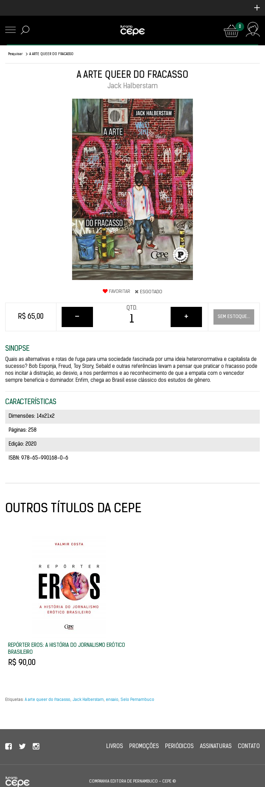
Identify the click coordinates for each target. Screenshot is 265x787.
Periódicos (179, 753)
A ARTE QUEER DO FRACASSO (51, 54)
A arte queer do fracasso (47, 700)
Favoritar (116, 291)
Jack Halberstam (88, 700)
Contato (249, 753)
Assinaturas (216, 753)
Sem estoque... (234, 316)
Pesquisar (15, 54)
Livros (114, 753)
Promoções (144, 753)
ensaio (112, 700)
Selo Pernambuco (137, 700)
